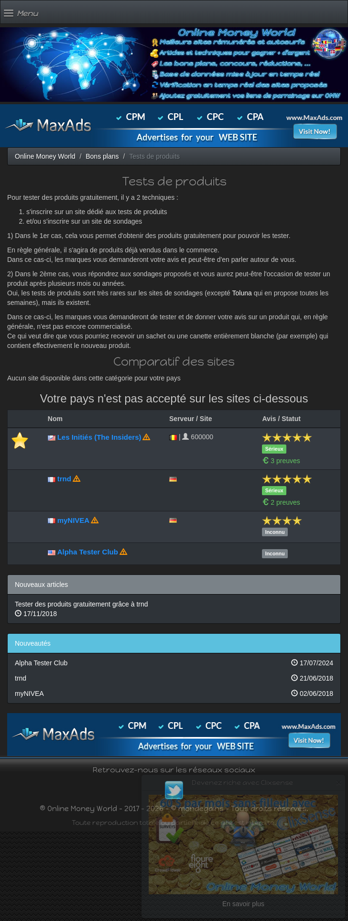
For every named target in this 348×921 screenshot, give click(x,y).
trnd (64, 479)
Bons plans (102, 156)
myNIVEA (73, 520)
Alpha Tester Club (87, 552)
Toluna (242, 293)
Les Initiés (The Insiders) (99, 437)
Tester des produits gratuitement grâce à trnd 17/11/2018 (81, 609)
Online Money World (45, 156)
